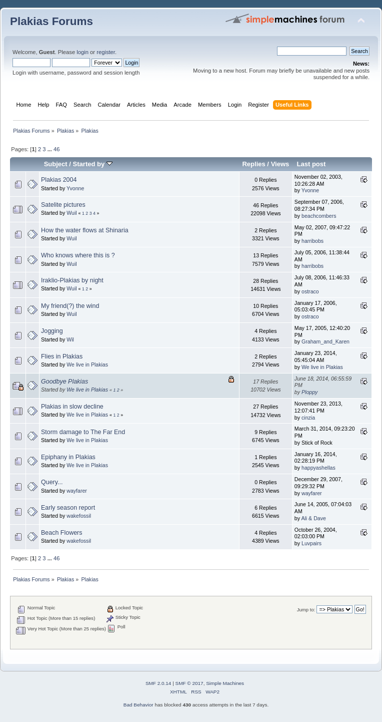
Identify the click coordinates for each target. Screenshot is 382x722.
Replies (253, 164)
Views (280, 164)
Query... (51, 482)
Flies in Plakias (61, 356)
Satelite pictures (63, 204)
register (105, 52)
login (82, 52)
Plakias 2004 (58, 179)
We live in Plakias (87, 365)
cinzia (308, 418)
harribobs (313, 241)
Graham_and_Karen (326, 341)
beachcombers (319, 216)
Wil (70, 339)
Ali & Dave (313, 518)
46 (57, 149)
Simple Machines (225, 683)
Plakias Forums (51, 21)
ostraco (310, 291)
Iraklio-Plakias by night (72, 280)
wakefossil (78, 516)
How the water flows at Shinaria (84, 230)
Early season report (68, 507)
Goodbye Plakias (64, 381)
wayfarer (76, 491)
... (51, 149)
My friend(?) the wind (70, 305)
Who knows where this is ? (78, 255)
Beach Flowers (61, 532)
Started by (92, 164)
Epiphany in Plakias (68, 457)
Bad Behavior (139, 704)
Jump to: (306, 609)
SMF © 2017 (190, 683)
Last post (311, 164)
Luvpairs (312, 543)
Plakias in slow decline (72, 406)
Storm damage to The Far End (83, 432)
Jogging (52, 330)
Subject (56, 164)
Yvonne (75, 188)
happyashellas (319, 468)
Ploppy (310, 392)
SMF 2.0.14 (159, 683)
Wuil (71, 213)
